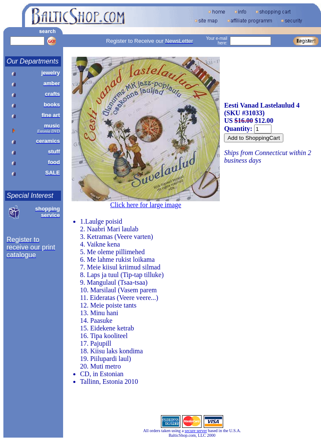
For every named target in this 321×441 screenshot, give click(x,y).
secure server (196, 430)
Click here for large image (145, 204)
